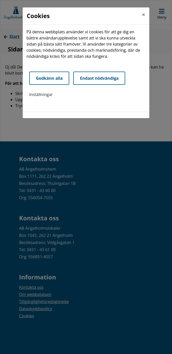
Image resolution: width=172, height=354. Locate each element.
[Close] (143, 14)
